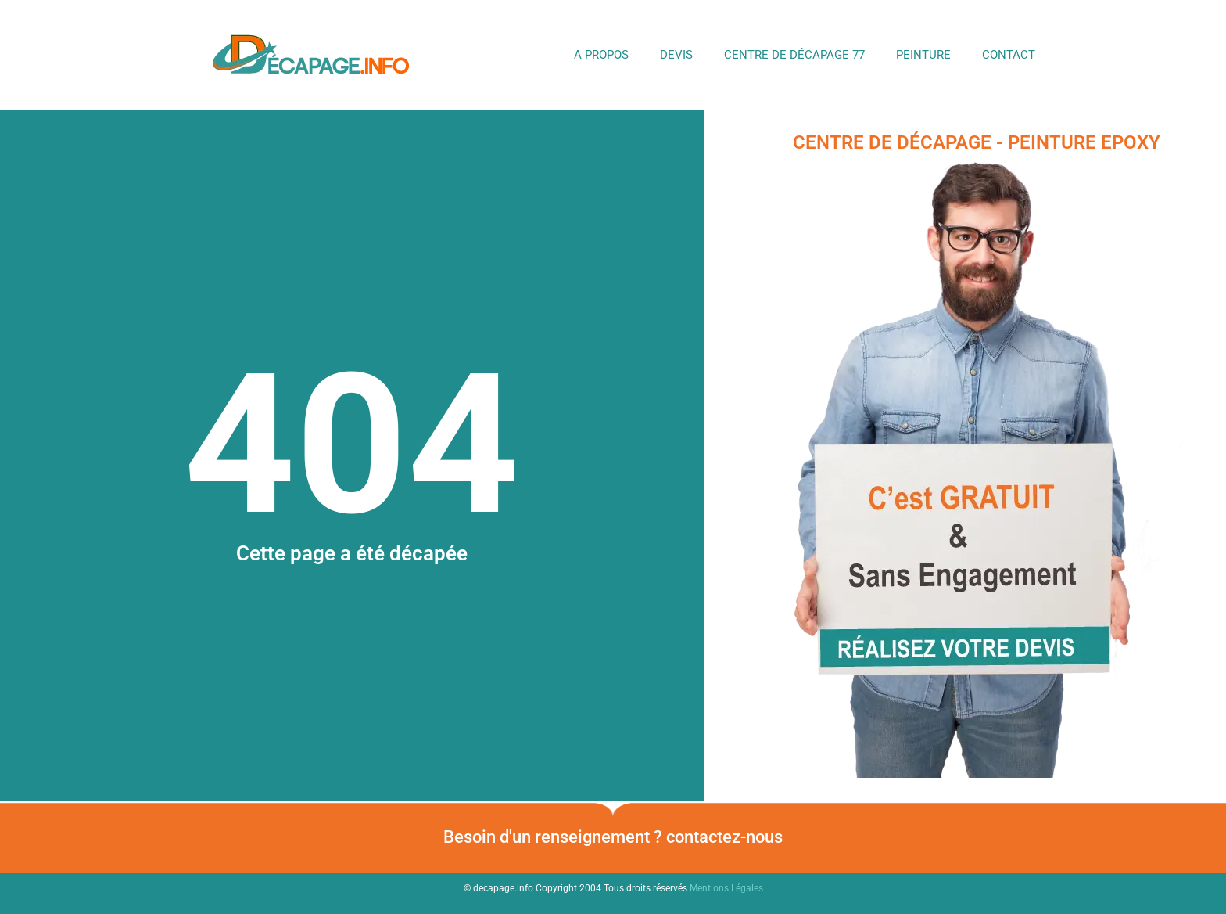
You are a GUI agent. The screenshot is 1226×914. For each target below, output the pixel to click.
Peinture (923, 55)
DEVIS (676, 55)
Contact (1008, 55)
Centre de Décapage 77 (794, 55)
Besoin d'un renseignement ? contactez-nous (613, 837)
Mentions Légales (726, 888)
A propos (601, 55)
